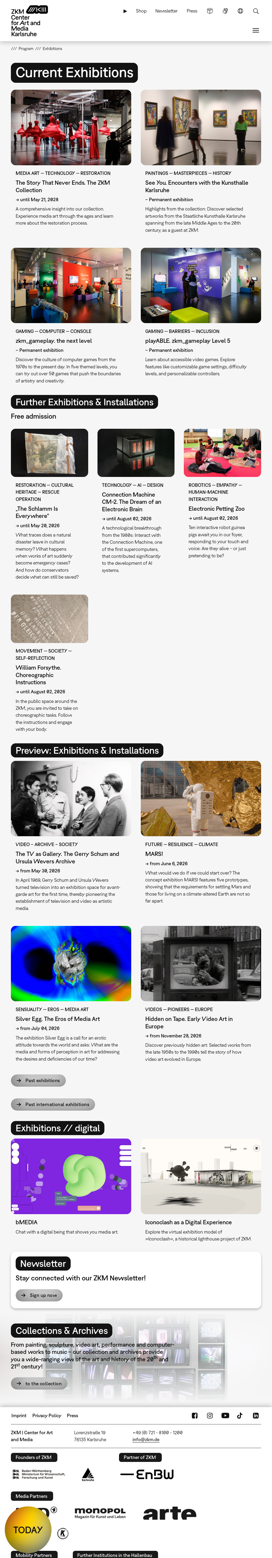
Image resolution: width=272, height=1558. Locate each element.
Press (192, 11)
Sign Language (225, 11)
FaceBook (194, 1415)
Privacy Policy (46, 1415)
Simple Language (210, 11)
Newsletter (166, 11)
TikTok (240, 1415)
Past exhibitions (43, 1080)
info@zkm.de (146, 1439)
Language (240, 11)
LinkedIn (255, 1415)
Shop (141, 11)
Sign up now (43, 1295)
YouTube (225, 1415)
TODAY (28, 1529)
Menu (255, 30)
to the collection (44, 1383)
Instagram (210, 1415)
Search (255, 11)
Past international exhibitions (57, 1104)
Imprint (19, 1415)
